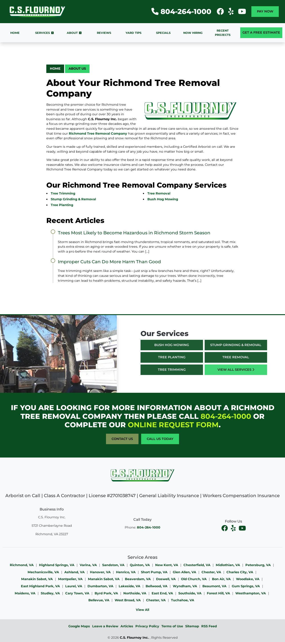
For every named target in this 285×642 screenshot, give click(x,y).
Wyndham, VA (185, 586)
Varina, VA (88, 565)
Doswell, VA (166, 579)
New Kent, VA (166, 565)
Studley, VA (50, 593)
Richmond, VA (22, 565)
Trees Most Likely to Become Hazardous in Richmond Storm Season (134, 232)
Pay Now (265, 11)
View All (142, 610)
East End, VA (162, 593)
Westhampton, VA (250, 593)
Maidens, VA (25, 593)
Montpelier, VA (70, 579)
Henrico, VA (126, 572)
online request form (173, 424)
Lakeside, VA (129, 586)
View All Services (244, 370)
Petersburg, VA (258, 565)
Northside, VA (134, 593)
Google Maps (79, 626)
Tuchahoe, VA (182, 600)
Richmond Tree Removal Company (98, 134)
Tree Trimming (63, 193)
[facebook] (224, 528)
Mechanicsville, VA (43, 572)
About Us (77, 69)
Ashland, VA (74, 572)
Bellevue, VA (98, 600)
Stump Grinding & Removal (73, 199)
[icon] (220, 12)
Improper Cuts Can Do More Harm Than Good (109, 261)
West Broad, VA (128, 600)
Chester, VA (211, 572)
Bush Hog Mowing (162, 199)
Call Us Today (160, 439)
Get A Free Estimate (261, 32)
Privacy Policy (147, 626)
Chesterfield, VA (196, 565)
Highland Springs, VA (56, 565)
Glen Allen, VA (184, 572)
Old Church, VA (194, 579)
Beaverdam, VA (138, 579)
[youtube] (242, 528)
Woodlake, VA (247, 579)
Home (55, 69)
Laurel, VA (73, 586)
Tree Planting (62, 205)
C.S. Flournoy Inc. (134, 638)
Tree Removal (158, 193)
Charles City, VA (239, 572)
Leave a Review (105, 626)
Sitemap (192, 626)
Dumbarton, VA (100, 586)
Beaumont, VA (214, 586)
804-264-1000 (181, 11)
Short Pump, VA (154, 572)
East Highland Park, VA (40, 586)
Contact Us (122, 439)
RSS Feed (209, 626)
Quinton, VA (140, 565)
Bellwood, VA (156, 586)
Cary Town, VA (77, 593)
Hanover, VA (100, 572)
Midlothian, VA (228, 565)
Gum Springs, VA (246, 586)
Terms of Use (172, 626)
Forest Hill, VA (218, 593)
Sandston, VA (113, 565)
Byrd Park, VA (106, 593)
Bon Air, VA (221, 579)
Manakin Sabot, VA (37, 579)
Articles (126, 626)
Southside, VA (190, 593)
